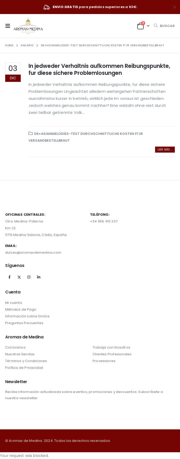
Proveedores (104, 360)
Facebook (9, 277)
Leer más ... (164, 150)
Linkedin (39, 277)
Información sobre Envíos (27, 316)
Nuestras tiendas (19, 354)
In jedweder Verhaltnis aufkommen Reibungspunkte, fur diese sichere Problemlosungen (99, 69)
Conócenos (15, 347)
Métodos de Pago (20, 309)
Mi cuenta (13, 302)
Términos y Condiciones (26, 360)
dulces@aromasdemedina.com (33, 252)
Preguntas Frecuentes (24, 322)
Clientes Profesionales (112, 354)
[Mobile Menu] (9, 25)
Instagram (29, 277)
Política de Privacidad (24, 367)
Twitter (19, 277)
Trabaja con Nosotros (111, 347)
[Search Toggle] (164, 25)
